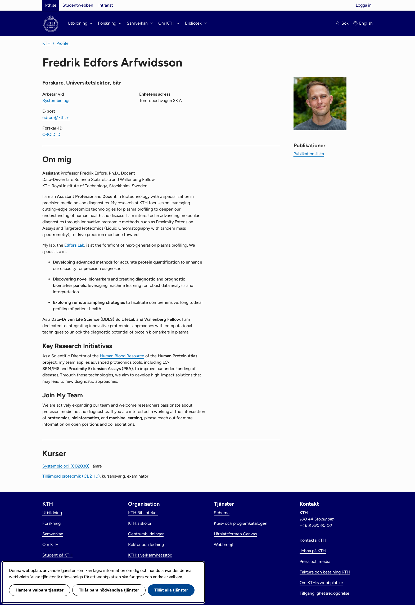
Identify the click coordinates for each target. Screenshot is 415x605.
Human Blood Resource (122, 355)
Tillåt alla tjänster (171, 590)
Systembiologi (55, 100)
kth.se (50, 5)
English (366, 23)
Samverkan (52, 533)
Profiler (63, 43)
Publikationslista (309, 153)
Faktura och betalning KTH (325, 572)
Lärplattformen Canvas (235, 533)
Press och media (315, 561)
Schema (221, 512)
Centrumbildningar (146, 533)
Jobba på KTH (313, 550)
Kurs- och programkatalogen (240, 523)
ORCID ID (51, 134)
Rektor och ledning (146, 544)
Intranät (105, 5)
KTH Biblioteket (143, 512)
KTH (46, 43)
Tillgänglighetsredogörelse (324, 593)
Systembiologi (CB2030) (65, 466)
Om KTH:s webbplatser (321, 582)
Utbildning (52, 512)
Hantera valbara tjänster (40, 590)
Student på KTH (57, 555)
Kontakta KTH (313, 540)
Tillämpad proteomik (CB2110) (71, 476)
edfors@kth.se (56, 117)
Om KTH (50, 544)
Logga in (364, 5)
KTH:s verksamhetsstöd (150, 555)
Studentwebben (77, 5)
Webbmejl (223, 544)
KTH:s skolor (139, 523)
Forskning (51, 523)
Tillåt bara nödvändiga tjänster (109, 590)
